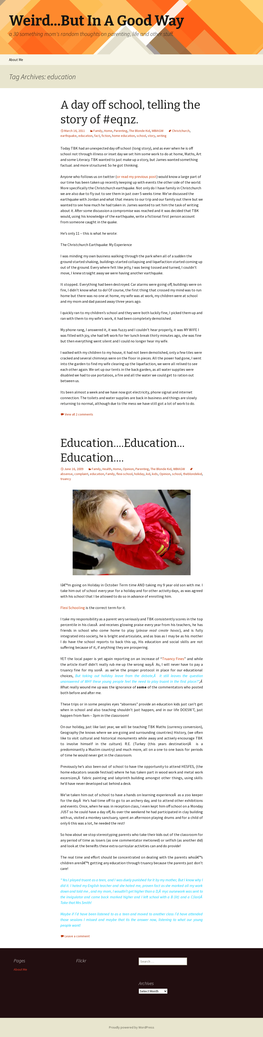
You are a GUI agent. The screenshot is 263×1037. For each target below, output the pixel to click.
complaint (81, 474)
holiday (139, 474)
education (85, 136)
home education (123, 136)
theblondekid (192, 474)
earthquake (68, 136)
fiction (105, 136)
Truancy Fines (173, 658)
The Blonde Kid (139, 131)
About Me (16, 59)
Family (97, 131)
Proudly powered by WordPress (131, 1027)
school (141, 136)
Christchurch (181, 131)
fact (97, 136)
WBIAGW (157, 131)
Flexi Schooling (72, 607)
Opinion (128, 469)
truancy (65, 479)
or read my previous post (136, 176)
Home (108, 131)
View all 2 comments (79, 414)
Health (106, 469)
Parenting (120, 131)
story (151, 136)
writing (162, 136)
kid (148, 474)
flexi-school (124, 474)
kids (155, 474)
